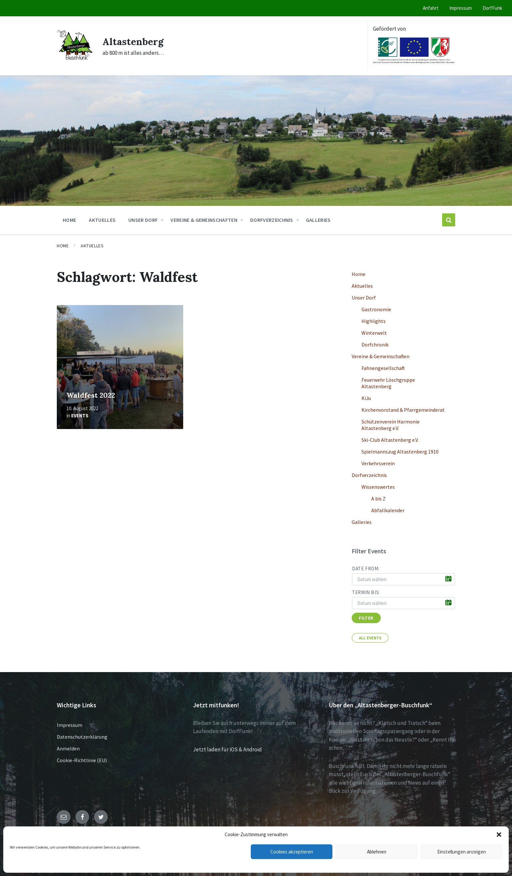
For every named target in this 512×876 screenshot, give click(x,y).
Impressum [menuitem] (460, 8)
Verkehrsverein (378, 463)
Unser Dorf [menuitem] (143, 220)
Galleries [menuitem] (318, 220)
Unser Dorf (364, 297)
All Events (370, 637)
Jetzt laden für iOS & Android (227, 749)
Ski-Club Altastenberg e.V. (390, 440)
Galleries (362, 522)
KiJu (366, 398)
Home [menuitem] (69, 220)
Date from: (365, 568)
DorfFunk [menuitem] (492, 8)
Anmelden (68, 748)
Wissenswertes (378, 487)
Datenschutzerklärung (82, 736)
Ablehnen (376, 852)
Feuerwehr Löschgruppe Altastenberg (388, 383)
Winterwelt (374, 333)
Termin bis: (366, 592)
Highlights (373, 321)
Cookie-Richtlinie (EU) (82, 760)
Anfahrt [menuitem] (431, 8)
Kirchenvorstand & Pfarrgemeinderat (403, 410)
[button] (499, 834)
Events (79, 415)
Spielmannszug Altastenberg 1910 (400, 451)
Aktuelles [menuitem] (102, 220)
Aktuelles (92, 246)
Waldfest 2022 (91, 395)
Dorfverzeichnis (369, 475)
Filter (366, 618)
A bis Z (378, 498)
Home (63, 246)
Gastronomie (376, 309)
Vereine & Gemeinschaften (380, 356)
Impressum (69, 725)
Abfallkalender (388, 510)
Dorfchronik (375, 344)
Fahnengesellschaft (383, 368)
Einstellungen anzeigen (461, 852)
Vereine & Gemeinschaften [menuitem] (203, 220)
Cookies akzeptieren (291, 852)
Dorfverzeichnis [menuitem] (271, 220)
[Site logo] (75, 60)
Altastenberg (133, 41)
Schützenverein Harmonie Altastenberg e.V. (390, 424)
